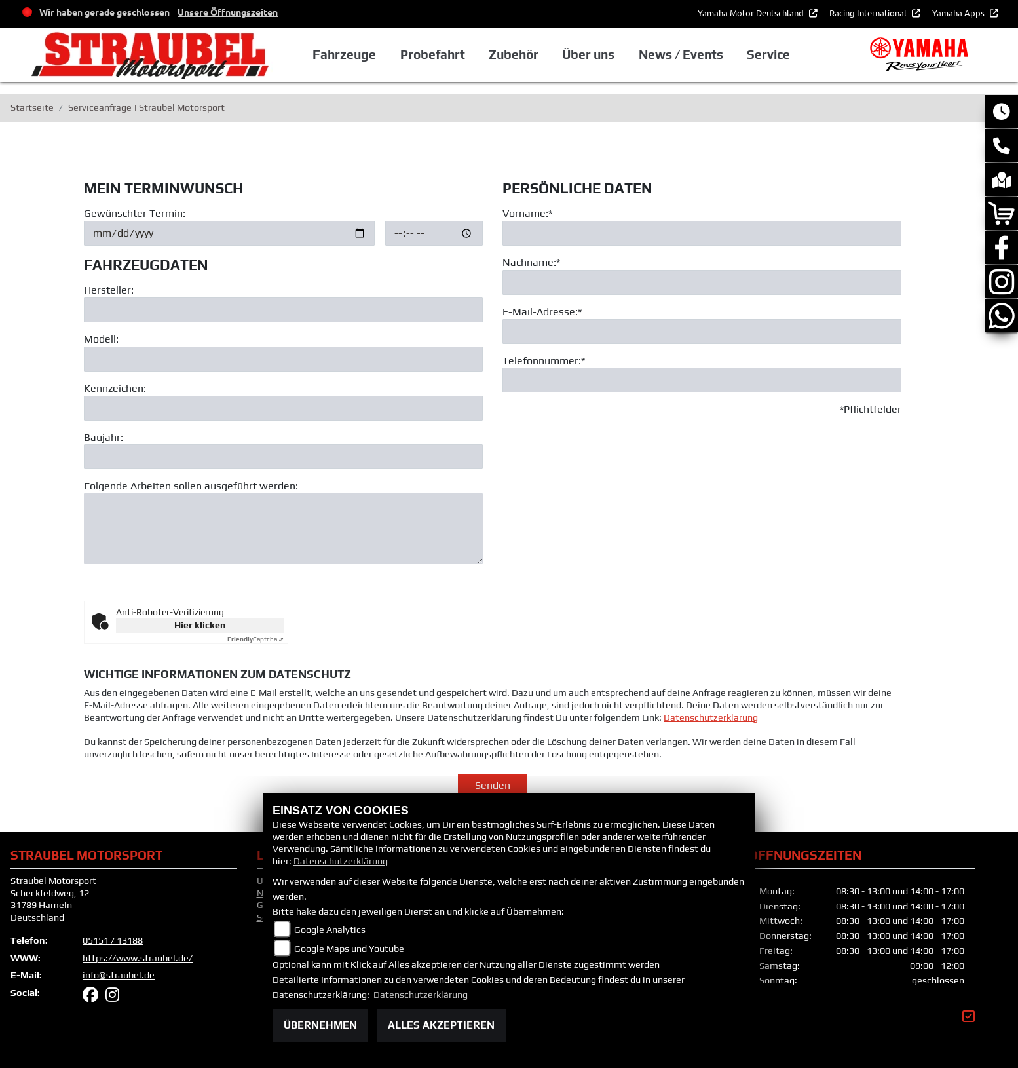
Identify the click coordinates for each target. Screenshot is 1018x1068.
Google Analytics (330, 930)
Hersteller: (109, 290)
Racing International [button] (869, 12)
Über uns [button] (588, 54)
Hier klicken (199, 625)
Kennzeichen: (115, 388)
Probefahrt (432, 54)
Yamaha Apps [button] (959, 12)
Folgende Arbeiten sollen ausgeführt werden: (191, 486)
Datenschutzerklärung (711, 745)
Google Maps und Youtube (349, 949)
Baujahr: (103, 437)
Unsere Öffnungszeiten (228, 12)
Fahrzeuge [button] (344, 54)
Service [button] (768, 54)
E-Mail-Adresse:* (542, 311)
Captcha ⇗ (255, 639)
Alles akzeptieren (441, 1025)
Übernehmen (320, 1025)
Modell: (101, 339)
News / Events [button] (681, 54)
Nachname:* (531, 262)
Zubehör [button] (513, 54)
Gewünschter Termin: (134, 213)
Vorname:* (527, 213)
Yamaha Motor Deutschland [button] (752, 12)
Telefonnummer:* (543, 360)
